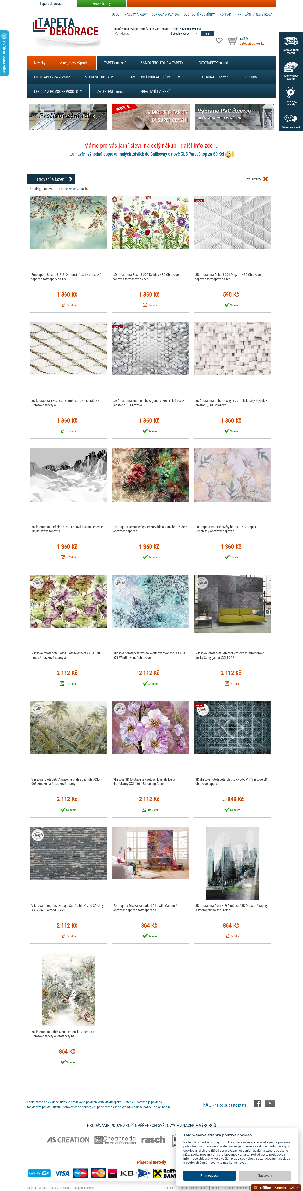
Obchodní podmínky (199, 14)
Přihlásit (245, 14)
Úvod (116, 14)
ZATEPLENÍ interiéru (111, 91)
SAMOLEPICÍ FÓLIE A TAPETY (162, 62)
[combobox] (186, 33)
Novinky (39, 62)
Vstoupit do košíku (252, 43)
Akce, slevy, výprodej (74, 62)
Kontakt (226, 14)
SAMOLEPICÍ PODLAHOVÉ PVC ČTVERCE (158, 76)
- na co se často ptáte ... (227, 1105)
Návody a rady (135, 14)
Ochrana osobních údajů (192, 1188)
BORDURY (251, 76)
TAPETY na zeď (115, 62)
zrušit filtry (254, 179)
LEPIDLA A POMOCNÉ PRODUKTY (58, 91)
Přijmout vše (209, 1175)
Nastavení (265, 1175)
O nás (215, 1188)
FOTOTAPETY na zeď (213, 62)
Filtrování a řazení (50, 179)
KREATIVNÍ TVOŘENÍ (155, 91)
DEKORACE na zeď (215, 76)
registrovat (264, 14)
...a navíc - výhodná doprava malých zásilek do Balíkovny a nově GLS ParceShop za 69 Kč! (146, 154)
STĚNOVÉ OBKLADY (99, 76)
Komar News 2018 (73, 188)
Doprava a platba (165, 14)
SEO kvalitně (64, 1188)
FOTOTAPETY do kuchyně (52, 76)
